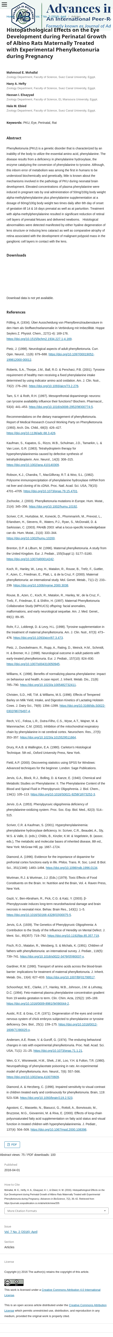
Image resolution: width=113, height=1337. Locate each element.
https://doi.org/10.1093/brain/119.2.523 (46, 1098)
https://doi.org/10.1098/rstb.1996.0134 (72, 867)
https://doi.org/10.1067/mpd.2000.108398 (58, 1129)
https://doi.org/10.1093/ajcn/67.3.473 (38, 637)
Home (10, 16)
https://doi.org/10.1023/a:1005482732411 (48, 685)
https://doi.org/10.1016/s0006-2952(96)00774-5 (61, 407)
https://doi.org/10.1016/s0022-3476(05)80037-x (52, 956)
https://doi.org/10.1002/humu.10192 (53, 506)
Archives (24, 16)
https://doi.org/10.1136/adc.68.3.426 (31, 433)
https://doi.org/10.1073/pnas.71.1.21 (58, 1050)
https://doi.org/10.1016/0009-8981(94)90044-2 (38, 1003)
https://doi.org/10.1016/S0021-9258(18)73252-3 (63, 794)
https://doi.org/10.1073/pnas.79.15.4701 (51, 491)
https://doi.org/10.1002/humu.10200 (31, 538)
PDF (13, 1144)
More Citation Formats (22, 1211)
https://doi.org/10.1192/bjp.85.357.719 (73, 935)
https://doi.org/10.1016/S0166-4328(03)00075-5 (39, 915)
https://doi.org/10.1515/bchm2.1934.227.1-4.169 (39, 339)
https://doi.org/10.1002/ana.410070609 (33, 1077)
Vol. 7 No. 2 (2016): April (50, 16)
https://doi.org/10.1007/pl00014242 (30, 559)
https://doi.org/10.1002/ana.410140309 (33, 465)
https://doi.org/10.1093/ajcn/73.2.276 (53, 386)
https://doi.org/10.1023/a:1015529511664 (48, 737)
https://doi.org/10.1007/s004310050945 (33, 664)
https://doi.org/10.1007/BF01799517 (70, 977)
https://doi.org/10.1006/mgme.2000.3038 (40, 585)
